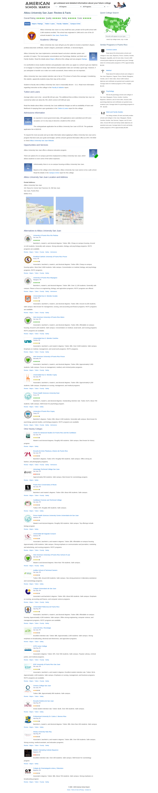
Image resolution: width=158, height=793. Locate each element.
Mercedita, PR (37, 358)
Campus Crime (75, 24)
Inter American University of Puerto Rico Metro (48, 317)
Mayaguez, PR (37, 279)
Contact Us (88, 790)
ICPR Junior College (40, 646)
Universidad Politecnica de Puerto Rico (46, 607)
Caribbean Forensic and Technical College (47, 500)
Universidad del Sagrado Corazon (44, 534)
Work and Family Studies (114, 112)
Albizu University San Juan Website (42, 140)
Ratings (84, 59)
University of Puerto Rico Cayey (44, 411)
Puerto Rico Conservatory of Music (45, 485)
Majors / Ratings (37, 24)
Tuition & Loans (63, 108)
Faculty (42, 252)
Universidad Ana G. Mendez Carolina (45, 338)
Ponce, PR (36, 258)
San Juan (56, 35)
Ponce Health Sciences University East (46, 393)
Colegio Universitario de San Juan (44, 588)
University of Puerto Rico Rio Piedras (45, 235)
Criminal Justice (111, 49)
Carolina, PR (36, 340)
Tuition (37, 252)
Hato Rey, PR (37, 609)
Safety (47, 252)
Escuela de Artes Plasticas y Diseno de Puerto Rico (50, 451)
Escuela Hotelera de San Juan (43, 701)
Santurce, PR (36, 517)
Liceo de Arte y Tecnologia (42, 628)
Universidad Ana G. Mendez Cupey (45, 375)
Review (27, 24)
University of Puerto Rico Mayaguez (45, 278)
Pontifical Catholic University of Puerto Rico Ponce (50, 256)
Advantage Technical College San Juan (46, 469)
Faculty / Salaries (62, 24)
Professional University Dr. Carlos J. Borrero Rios (49, 716)
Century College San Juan (42, 685)
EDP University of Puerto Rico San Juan (46, 664)
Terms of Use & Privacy (77, 790)
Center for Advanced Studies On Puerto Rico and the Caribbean (54, 433)
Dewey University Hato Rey (42, 732)
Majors (52, 59)
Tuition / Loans (50, 24)
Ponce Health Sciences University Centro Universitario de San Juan (56, 515)
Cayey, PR (36, 413)
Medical (108, 70)
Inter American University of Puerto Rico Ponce (49, 356)
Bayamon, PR (37, 752)
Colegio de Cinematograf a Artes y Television (48, 768)
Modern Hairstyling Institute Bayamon (45, 750)
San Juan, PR (37, 237)
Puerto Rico (64, 35)
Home (68, 790)
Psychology (110, 91)
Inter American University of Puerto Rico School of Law (51, 555)
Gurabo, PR (36, 298)
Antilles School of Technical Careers (45, 570)
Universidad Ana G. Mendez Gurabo (45, 296)
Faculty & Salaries (58, 87)
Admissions (53, 252)
